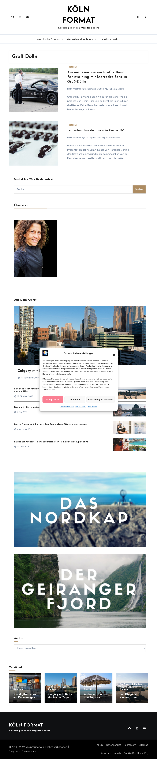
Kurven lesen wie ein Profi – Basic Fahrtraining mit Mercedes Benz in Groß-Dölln (97, 77)
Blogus (13, 751)
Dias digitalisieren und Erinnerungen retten (24, 697)
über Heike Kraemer (49, 39)
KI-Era (100, 745)
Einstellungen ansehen (100, 401)
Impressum (92, 408)
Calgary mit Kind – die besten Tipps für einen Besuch (60, 697)
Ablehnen (75, 401)
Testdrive (72, 67)
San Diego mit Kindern (131, 684)
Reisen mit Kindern (93, 687)
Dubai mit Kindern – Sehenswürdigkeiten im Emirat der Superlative (51, 442)
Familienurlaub (110, 39)
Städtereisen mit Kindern (57, 688)
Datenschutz (80, 408)
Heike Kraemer (74, 89)
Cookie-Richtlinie (67, 408)
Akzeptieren (52, 401)
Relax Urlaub (90, 689)
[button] (112, 355)
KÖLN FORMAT (26, 725)
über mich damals (111, 753)
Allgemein (18, 689)
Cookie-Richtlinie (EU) (136, 753)
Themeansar (29, 751)
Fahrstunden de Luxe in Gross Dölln (98, 130)
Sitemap (143, 745)
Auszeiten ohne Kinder (81, 39)
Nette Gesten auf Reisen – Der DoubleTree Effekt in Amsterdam (50, 424)
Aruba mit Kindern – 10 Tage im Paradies (95, 697)
